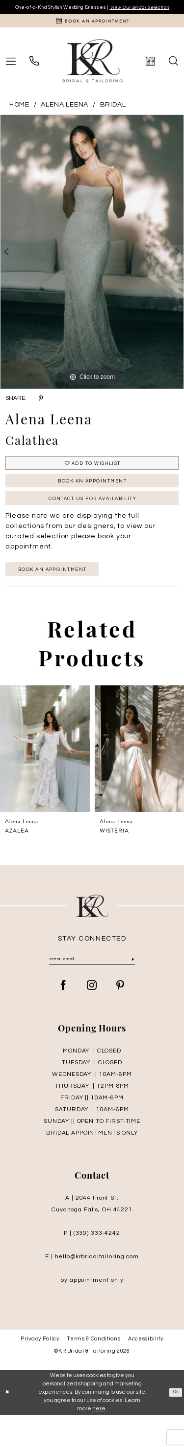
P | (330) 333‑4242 (92, 1265)
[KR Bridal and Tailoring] (92, 73)
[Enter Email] (92, 990)
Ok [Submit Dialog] (174, 1424)
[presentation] (45, 778)
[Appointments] (92, 32)
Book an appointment (66, 597)
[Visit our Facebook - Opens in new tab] (63, 1018)
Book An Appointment (92, 500)
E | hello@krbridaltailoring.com (92, 1289)
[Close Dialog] (8, 1424)
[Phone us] (34, 73)
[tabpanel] (92, 264)
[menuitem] (34, 73)
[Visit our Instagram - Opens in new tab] (92, 1018)
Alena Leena (64, 117)
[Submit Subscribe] (132, 990)
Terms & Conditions (93, 1371)
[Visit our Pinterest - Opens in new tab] (120, 1018)
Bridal (113, 117)
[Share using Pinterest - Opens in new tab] (41, 411)
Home (19, 117)
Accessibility (145, 1371)
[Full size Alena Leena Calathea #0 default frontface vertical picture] (92, 264)
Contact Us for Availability (92, 522)
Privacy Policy (40, 1371)
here (98, 1440)
